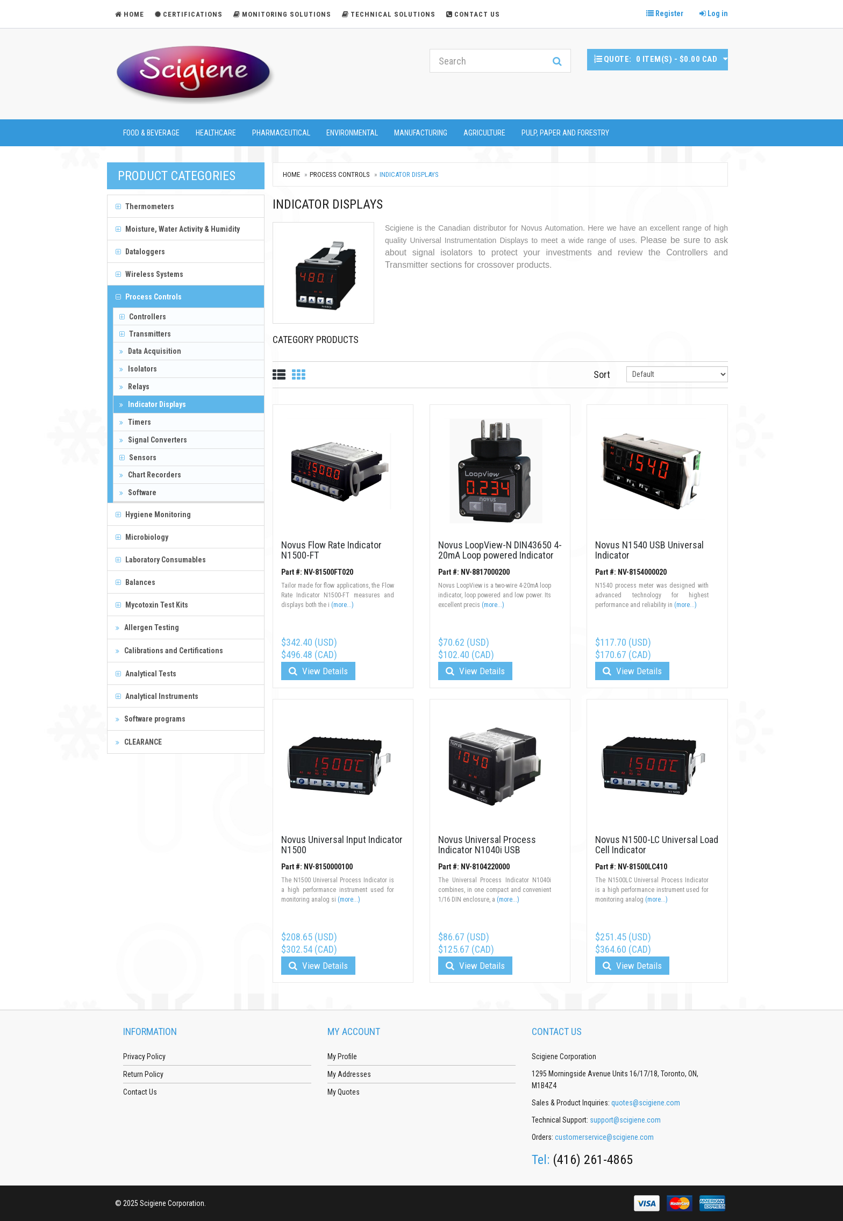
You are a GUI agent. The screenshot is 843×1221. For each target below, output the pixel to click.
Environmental (352, 132)
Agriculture (484, 132)
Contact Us (473, 14)
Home (291, 174)
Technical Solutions (388, 14)
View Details (318, 671)
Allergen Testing (147, 627)
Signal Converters (153, 439)
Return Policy (143, 1074)
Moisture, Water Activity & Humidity (178, 229)
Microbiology (142, 537)
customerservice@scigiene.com (604, 1137)
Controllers (142, 316)
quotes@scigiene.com (645, 1102)
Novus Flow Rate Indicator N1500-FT (331, 550)
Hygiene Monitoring (153, 514)
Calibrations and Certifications (169, 650)
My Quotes (343, 1092)
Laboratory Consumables (161, 559)
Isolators (138, 369)
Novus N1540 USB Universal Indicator (649, 550)
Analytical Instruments (157, 696)
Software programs (150, 719)
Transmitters (145, 334)
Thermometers (145, 206)
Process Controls (149, 296)
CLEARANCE (139, 742)
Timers (135, 422)
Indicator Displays (152, 404)
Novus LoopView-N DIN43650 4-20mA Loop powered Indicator (500, 550)
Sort (602, 374)
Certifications (189, 14)
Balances (135, 582)
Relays (134, 386)
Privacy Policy (144, 1056)
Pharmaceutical (281, 132)
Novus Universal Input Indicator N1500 (342, 845)
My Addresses (349, 1074)
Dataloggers (140, 251)
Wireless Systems (149, 274)
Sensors (137, 457)
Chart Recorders (150, 474)
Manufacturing (420, 132)
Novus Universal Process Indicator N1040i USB (487, 845)
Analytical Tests (146, 673)
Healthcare (216, 132)
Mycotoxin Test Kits (152, 605)
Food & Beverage (151, 132)
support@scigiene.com (625, 1120)
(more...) (342, 605)
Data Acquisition (150, 351)
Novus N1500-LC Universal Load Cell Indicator (656, 845)
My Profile (342, 1056)
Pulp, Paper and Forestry (565, 132)
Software (137, 492)
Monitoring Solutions (282, 14)
